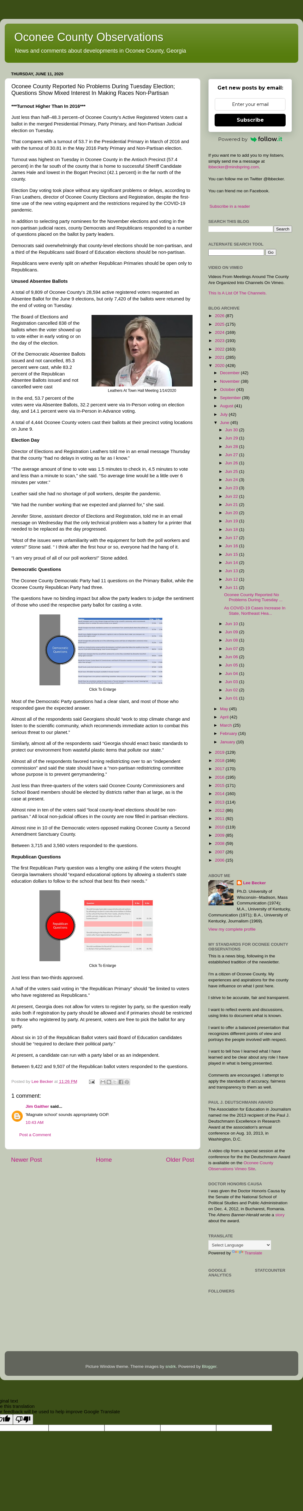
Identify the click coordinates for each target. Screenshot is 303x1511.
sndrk (170, 1366)
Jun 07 (232, 648)
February (229, 733)
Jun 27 (232, 454)
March (226, 725)
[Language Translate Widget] (239, 1245)
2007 (220, 852)
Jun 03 (232, 681)
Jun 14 (232, 562)
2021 (220, 357)
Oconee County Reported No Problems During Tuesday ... (253, 597)
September (231, 397)
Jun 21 (232, 504)
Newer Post (26, 1159)
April (225, 717)
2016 (220, 777)
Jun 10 (232, 623)
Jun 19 (232, 521)
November (230, 381)
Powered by (250, 139)
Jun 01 (232, 698)
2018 (220, 760)
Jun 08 (232, 640)
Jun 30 (232, 429)
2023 (220, 340)
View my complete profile (232, 929)
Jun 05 (232, 665)
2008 (220, 843)
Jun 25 (232, 471)
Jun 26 (232, 463)
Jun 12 (232, 579)
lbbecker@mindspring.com (233, 167)
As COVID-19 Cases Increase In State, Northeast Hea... (254, 610)
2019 (220, 752)
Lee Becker (254, 882)
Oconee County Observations (88, 37)
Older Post (180, 1159)
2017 (220, 768)
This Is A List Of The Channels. (237, 293)
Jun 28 (232, 446)
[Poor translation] (23, 1419)
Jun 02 (232, 690)
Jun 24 (232, 479)
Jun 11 (232, 587)
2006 (220, 860)
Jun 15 (232, 554)
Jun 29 (232, 438)
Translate (247, 1253)
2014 (220, 793)
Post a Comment (35, 1134)
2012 (220, 810)
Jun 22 (232, 496)
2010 (220, 827)
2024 (220, 332)
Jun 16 (232, 545)
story (279, 1214)
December (230, 372)
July (224, 414)
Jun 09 (232, 632)
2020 (220, 365)
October (228, 389)
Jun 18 (232, 529)
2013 (220, 802)
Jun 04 (232, 673)
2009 (220, 835)
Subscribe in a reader (230, 206)
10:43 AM (35, 1122)
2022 (220, 349)
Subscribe (250, 120)
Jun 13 (232, 570)
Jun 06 (232, 656)
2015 (220, 785)
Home (104, 1159)
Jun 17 (232, 537)
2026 (220, 315)
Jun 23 (232, 487)
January (228, 742)
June (225, 422)
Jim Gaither (37, 1106)
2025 (220, 324)
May (224, 708)
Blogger (209, 1366)
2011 (220, 818)
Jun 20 (232, 512)
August (227, 406)
